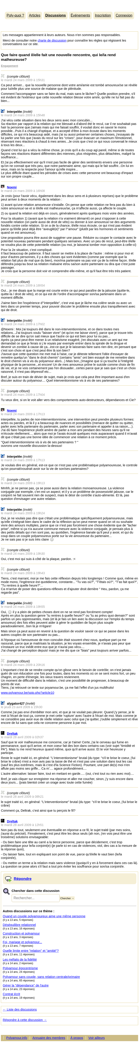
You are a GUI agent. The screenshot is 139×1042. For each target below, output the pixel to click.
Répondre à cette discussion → (25, 1020)
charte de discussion (52, 40)
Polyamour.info (69, 5)
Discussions (55, 15)
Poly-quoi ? (15, 15)
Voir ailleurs (96, 1038)
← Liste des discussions (20, 1009)
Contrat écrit (11, 994)
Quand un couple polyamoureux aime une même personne (44, 916)
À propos (76, 1038)
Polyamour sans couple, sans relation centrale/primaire (41, 977)
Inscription (103, 15)
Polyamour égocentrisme (20, 968)
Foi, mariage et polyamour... (22, 942)
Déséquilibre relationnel (19, 925)
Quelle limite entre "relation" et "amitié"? (31, 950)
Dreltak (12, 733)
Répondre (23, 878)
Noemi (12, 187)
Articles (34, 15)
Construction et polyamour (21, 933)
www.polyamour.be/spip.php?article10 (27, 692)
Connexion (124, 15)
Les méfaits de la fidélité (20, 959)
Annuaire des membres (48, 1038)
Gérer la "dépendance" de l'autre (26, 985)
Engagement (9, 65)
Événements (80, 15)
